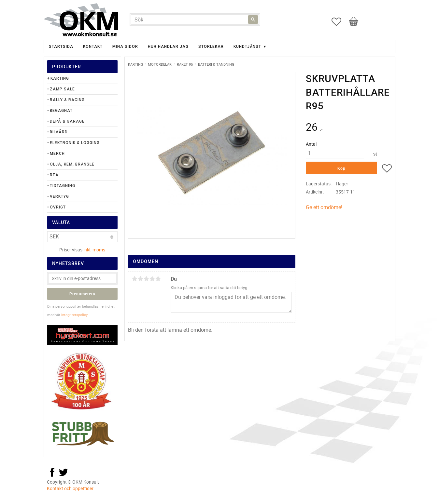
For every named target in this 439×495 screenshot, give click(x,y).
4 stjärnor (152, 279)
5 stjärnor (158, 279)
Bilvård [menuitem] (59, 132)
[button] (340, 22)
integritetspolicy (74, 314)
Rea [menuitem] (54, 175)
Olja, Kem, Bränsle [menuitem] (72, 164)
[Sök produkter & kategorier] (195, 19)
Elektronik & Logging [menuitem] (75, 142)
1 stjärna (134, 279)
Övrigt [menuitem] (58, 207)
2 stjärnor (140, 279)
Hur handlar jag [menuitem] (168, 46)
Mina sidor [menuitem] (125, 46)
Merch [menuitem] (57, 153)
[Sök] (253, 19)
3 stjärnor (146, 279)
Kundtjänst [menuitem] (247, 46)
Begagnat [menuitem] (61, 110)
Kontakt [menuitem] (93, 46)
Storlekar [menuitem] (211, 46)
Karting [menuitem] (59, 78)
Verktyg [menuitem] (59, 196)
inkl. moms (94, 250)
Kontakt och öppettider (70, 488)
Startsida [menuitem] (61, 46)
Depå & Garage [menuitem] (67, 121)
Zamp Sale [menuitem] (62, 89)
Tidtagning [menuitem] (62, 185)
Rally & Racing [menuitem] (67, 100)
